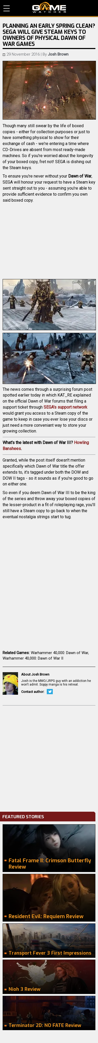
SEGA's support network (65, 407)
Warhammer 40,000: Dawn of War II (33, 658)
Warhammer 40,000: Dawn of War (59, 652)
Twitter (50, 691)
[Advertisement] (49, 757)
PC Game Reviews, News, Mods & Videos (49, 7)
